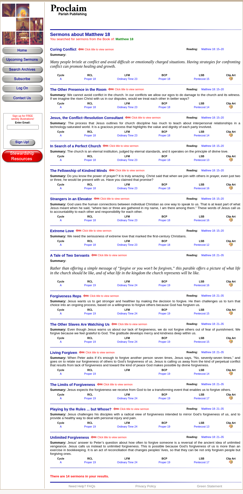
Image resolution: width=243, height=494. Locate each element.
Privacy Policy (145, 486)
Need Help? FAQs (82, 486)
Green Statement (209, 486)
